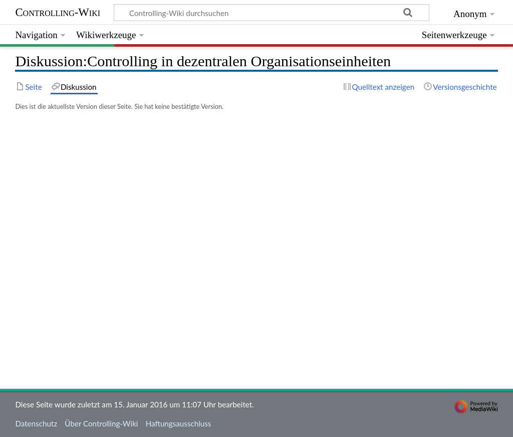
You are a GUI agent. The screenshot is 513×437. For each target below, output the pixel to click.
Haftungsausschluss (178, 423)
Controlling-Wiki (57, 12)
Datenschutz (36, 423)
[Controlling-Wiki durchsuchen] (271, 13)
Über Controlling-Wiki (101, 423)
